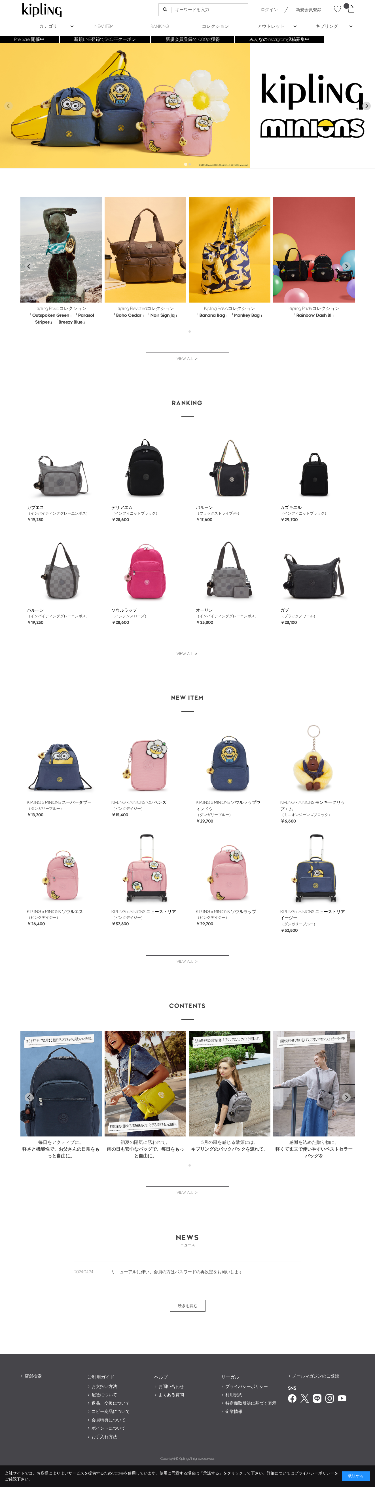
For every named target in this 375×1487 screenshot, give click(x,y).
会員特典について (109, 1420)
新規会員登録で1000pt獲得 (193, 39)
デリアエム (122, 507)
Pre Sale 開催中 (29, 39)
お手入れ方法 (104, 1437)
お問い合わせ (171, 1386)
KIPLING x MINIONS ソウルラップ (226, 912)
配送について (104, 1395)
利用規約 (233, 1395)
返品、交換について (111, 1403)
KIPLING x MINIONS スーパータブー (59, 802)
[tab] (185, 164)
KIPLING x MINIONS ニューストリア (143, 912)
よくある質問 (171, 1395)
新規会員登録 (308, 9)
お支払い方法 (104, 1386)
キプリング (326, 26)
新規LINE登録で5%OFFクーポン (105, 39)
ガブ (284, 610)
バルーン (204, 507)
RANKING (160, 26)
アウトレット (271, 26)
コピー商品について (111, 1411)
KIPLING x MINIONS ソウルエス (55, 912)
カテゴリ (48, 26)
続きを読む (188, 1305)
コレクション (215, 26)
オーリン (204, 610)
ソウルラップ (124, 610)
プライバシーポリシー (246, 1386)
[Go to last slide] (29, 266)
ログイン (269, 9)
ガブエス (35, 507)
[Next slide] (366, 106)
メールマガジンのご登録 (315, 1376)
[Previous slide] (8, 106)
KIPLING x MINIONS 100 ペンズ (138, 802)
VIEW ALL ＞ (187, 358)
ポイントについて (109, 1428)
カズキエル (291, 507)
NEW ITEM (103, 26)
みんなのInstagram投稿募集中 (279, 39)
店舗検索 (33, 1376)
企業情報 (233, 1411)
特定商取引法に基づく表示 (250, 1403)
